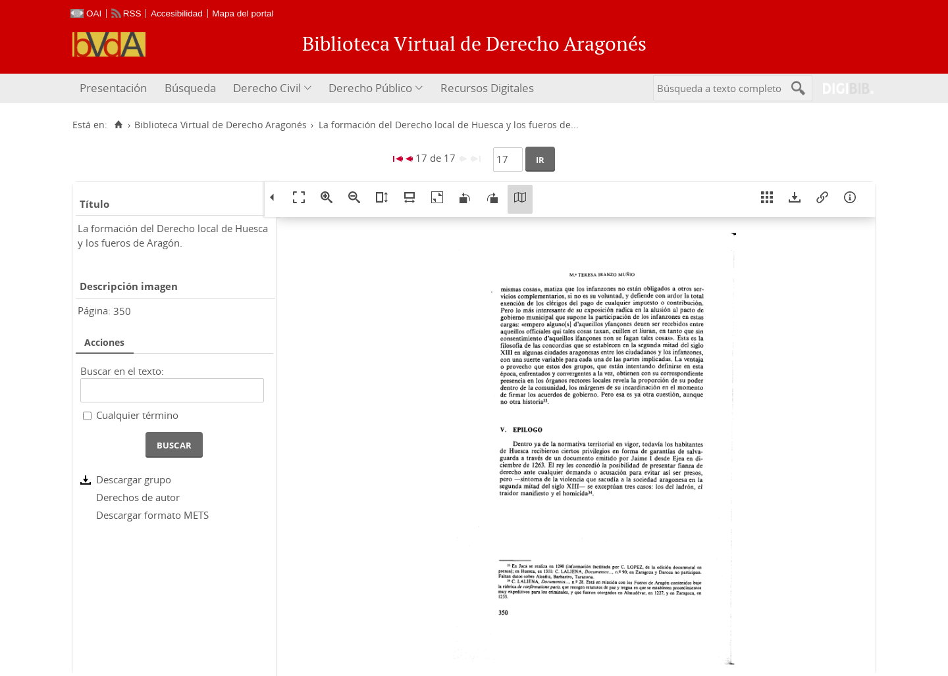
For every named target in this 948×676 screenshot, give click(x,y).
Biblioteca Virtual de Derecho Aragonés (220, 125)
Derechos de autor (138, 497)
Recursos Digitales (487, 87)
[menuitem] (114, 88)
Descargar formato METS (152, 514)
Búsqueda (190, 87)
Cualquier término (137, 415)
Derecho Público (370, 87)
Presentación (113, 87)
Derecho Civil (267, 87)
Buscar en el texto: (122, 370)
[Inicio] (118, 125)
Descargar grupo (133, 479)
